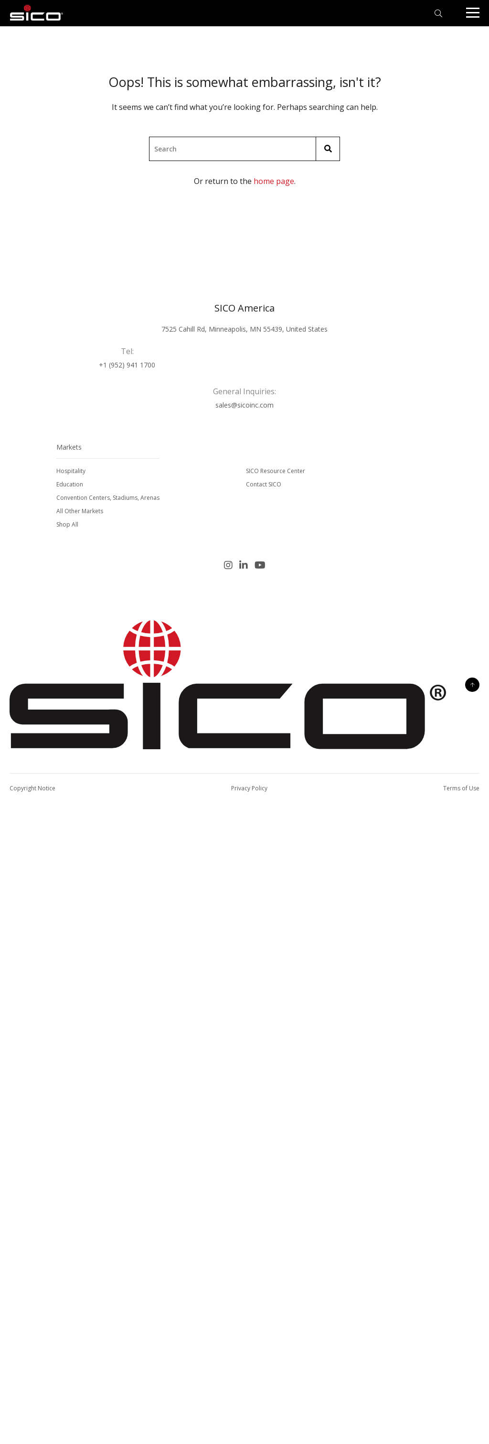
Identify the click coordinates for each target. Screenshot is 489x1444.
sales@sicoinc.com (244, 404)
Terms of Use (461, 788)
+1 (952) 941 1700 (127, 364)
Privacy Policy (249, 788)
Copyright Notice (32, 788)
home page (274, 181)
